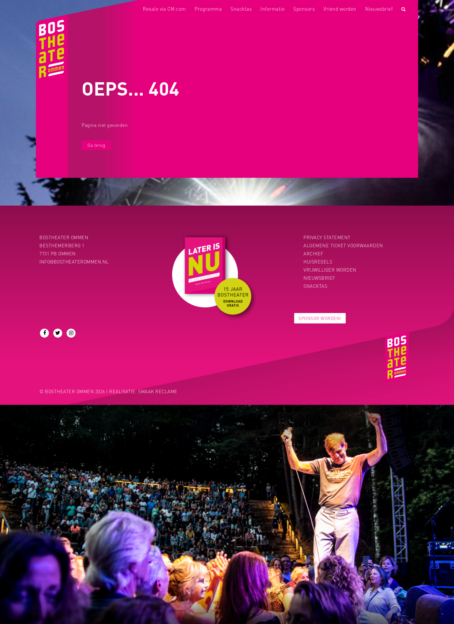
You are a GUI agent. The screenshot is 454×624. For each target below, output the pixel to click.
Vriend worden (339, 9)
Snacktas (241, 9)
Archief (313, 253)
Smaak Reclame (157, 391)
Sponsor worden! (320, 318)
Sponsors (304, 9)
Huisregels (317, 262)
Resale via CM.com (164, 9)
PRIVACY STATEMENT (327, 237)
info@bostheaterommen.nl (74, 262)
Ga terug (96, 145)
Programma (208, 9)
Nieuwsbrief (379, 9)
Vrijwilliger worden (329, 270)
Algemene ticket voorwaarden (343, 245)
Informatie (272, 9)
